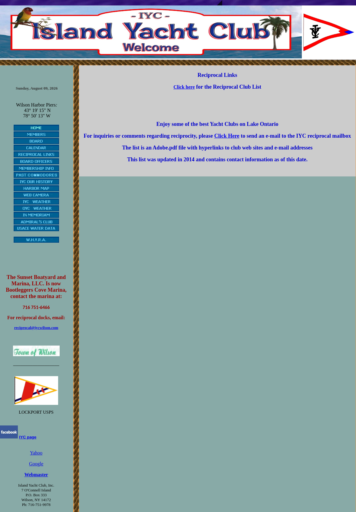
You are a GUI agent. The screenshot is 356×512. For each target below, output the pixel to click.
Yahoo (36, 452)
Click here (184, 87)
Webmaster (36, 474)
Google (36, 463)
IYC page (27, 437)
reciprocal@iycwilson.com (36, 327)
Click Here (226, 136)
